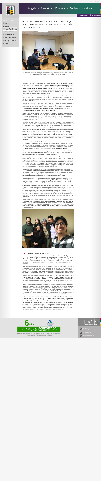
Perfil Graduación (9, 38)
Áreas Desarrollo (9, 32)
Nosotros (6, 23)
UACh (92, 1)
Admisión (6, 26)
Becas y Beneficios (10, 40)
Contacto (6, 43)
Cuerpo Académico (10, 29)
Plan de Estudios (9, 35)
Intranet (97, 1)
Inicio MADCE (8, 20)
